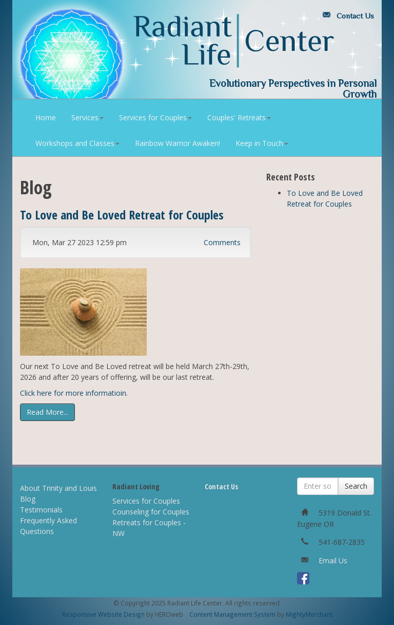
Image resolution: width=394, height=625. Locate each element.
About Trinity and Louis (58, 488)
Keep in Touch (261, 143)
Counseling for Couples (150, 512)
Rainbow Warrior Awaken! (177, 143)
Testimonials (41, 509)
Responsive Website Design (103, 614)
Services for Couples (155, 117)
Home (45, 117)
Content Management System (232, 614)
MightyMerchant (309, 614)
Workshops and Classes (77, 143)
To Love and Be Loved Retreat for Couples (122, 214)
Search (356, 486)
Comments (222, 242)
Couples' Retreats (239, 117)
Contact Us (346, 15)
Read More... (47, 412)
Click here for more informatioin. (75, 393)
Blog (27, 499)
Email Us (333, 560)
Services (87, 117)
